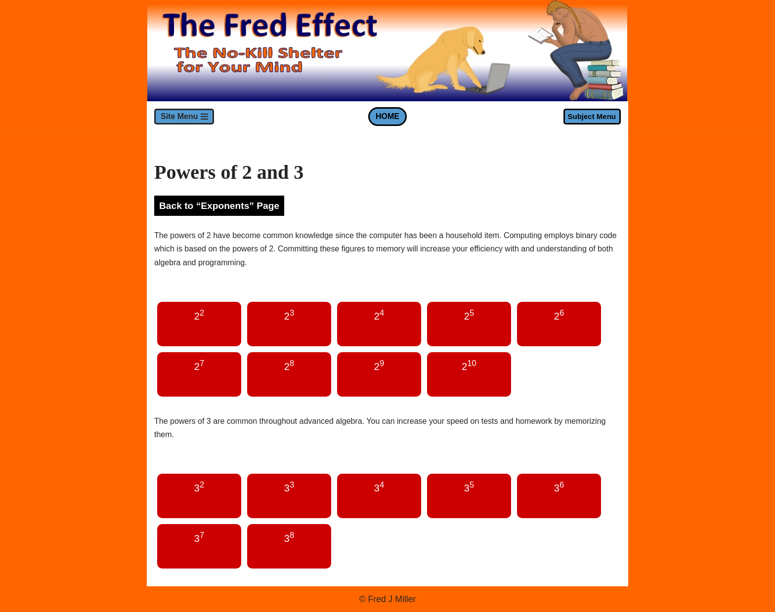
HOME (387, 116)
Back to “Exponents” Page (219, 206)
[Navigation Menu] (184, 116)
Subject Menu (591, 116)
